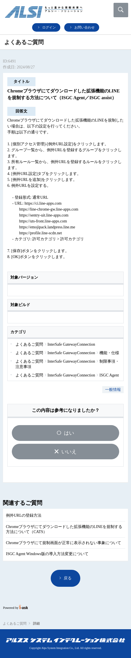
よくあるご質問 (14, 623)
